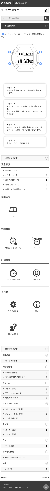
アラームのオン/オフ (13, 393)
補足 (37, 311)
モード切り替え (11, 361)
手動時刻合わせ (11, 373)
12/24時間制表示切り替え (15, 377)
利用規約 (6, 484)
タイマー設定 (10, 430)
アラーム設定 (10, 389)
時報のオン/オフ (11, 398)
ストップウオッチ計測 (14, 409)
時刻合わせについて (13, 248)
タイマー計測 (10, 434)
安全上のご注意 (11, 170)
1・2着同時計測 (11, 418)
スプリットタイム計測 (14, 414)
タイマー (36, 279)
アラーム (36, 248)
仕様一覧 (8, 469)
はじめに (13, 216)
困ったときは (13, 334)
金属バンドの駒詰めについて (16, 189)
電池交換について (12, 185)
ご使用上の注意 (11, 175)
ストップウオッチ (13, 279)
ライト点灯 (9, 446)
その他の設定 (13, 311)
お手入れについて (12, 180)
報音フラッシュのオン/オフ (16, 458)
